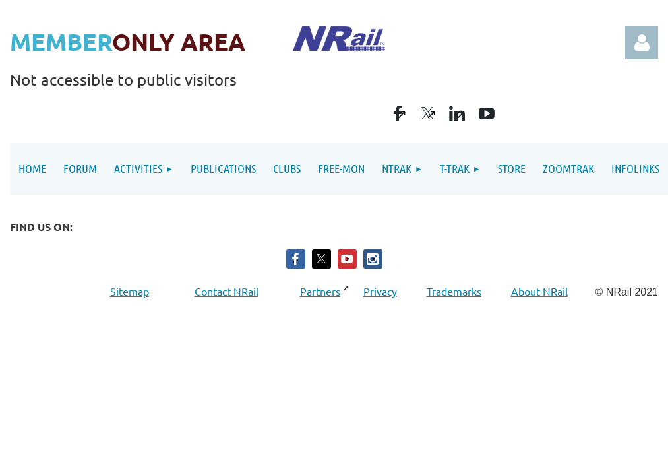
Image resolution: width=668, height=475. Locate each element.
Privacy (380, 291)
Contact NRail (226, 291)
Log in (641, 42)
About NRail (539, 291)
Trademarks (454, 291)
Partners (321, 291)
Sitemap (131, 291)
